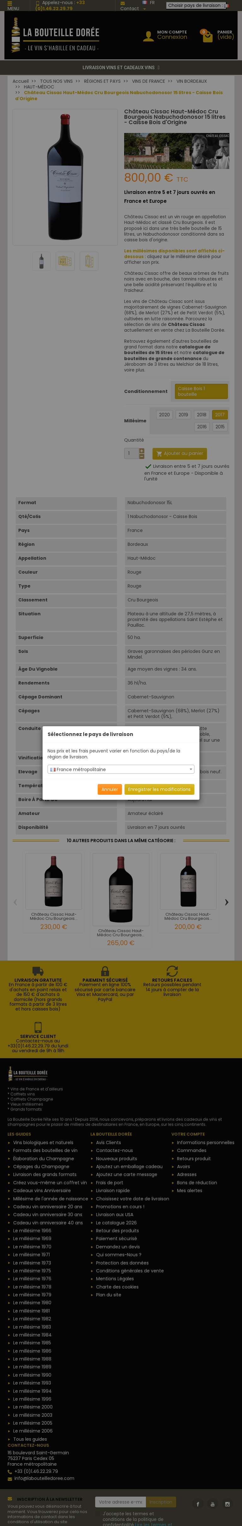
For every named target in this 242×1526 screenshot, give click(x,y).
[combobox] (121, 769)
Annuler (109, 789)
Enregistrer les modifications (159, 789)
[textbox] (121, 769)
